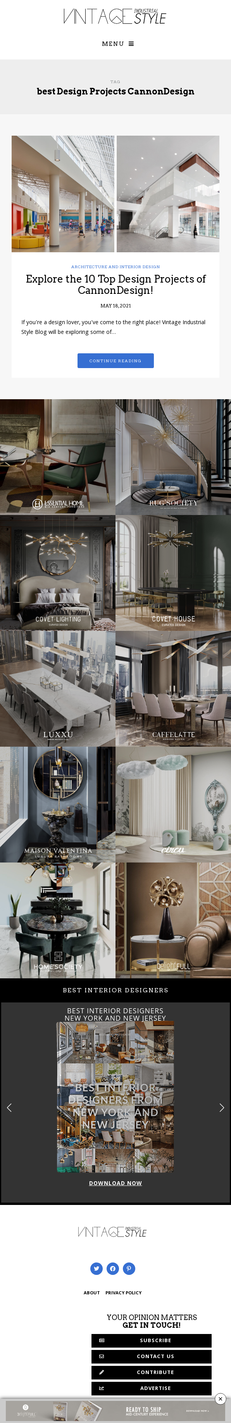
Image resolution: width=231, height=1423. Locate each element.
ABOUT (92, 1293)
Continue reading (116, 360)
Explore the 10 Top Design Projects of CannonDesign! (116, 284)
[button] (222, 1107)
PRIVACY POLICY (123, 1293)
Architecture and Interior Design (115, 266)
